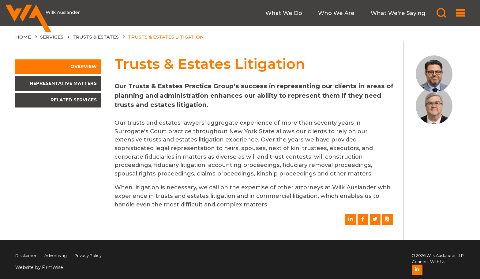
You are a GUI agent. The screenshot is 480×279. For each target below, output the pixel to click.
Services (51, 37)
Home (23, 37)
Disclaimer (25, 255)
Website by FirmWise (39, 267)
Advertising (55, 255)
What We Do (283, 13)
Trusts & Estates (96, 37)
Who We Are (336, 13)
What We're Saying (398, 13)
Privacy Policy (88, 255)
